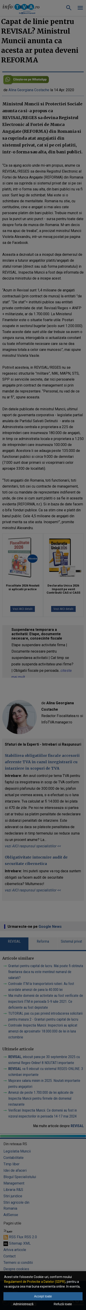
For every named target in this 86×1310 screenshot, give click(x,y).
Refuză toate (63, 1304)
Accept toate (43, 1296)
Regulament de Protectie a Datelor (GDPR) (34, 1281)
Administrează (23, 1304)
